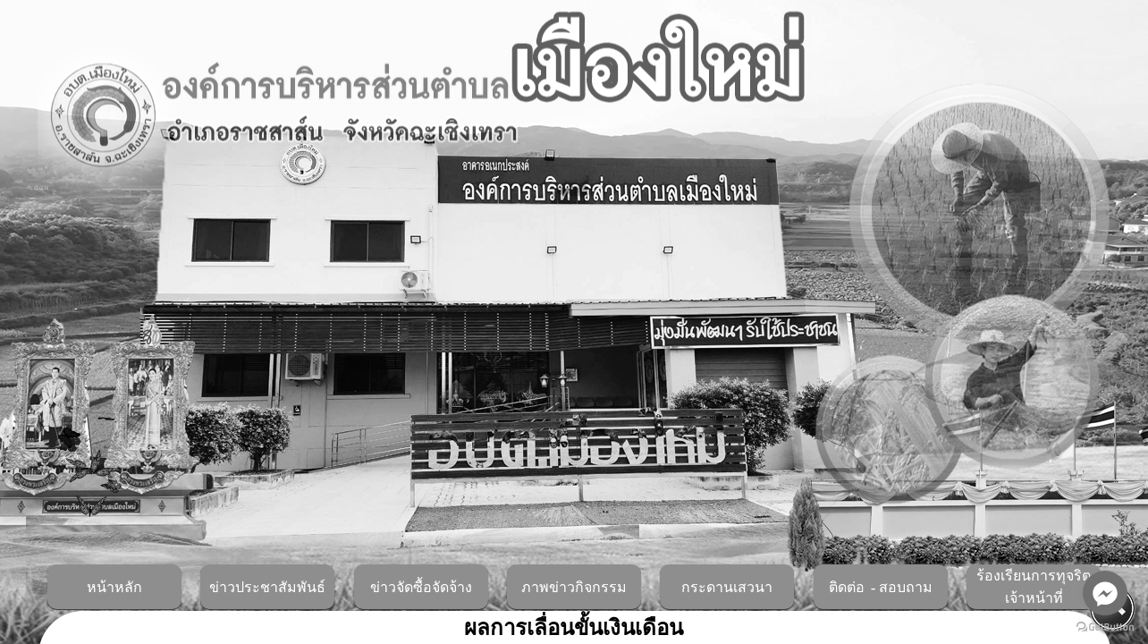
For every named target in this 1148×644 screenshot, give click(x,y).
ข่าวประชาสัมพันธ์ (267, 587)
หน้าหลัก (114, 587)
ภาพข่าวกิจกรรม (574, 587)
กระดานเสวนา (726, 587)
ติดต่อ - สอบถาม (881, 587)
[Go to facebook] (1105, 593)
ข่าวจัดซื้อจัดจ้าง (421, 587)
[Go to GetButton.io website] (1105, 626)
